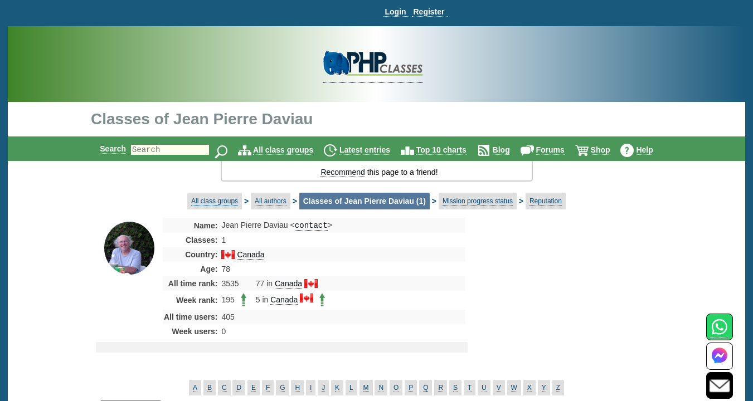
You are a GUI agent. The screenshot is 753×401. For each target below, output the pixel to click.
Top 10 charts (451, 149)
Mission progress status (478, 201)
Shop (610, 149)
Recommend (342, 172)
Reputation (545, 201)
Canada (250, 255)
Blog (510, 149)
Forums (559, 149)
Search (103, 148)
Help (653, 149)
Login (395, 11)
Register (428, 11)
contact (311, 226)
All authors (270, 201)
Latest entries (374, 149)
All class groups (293, 149)
